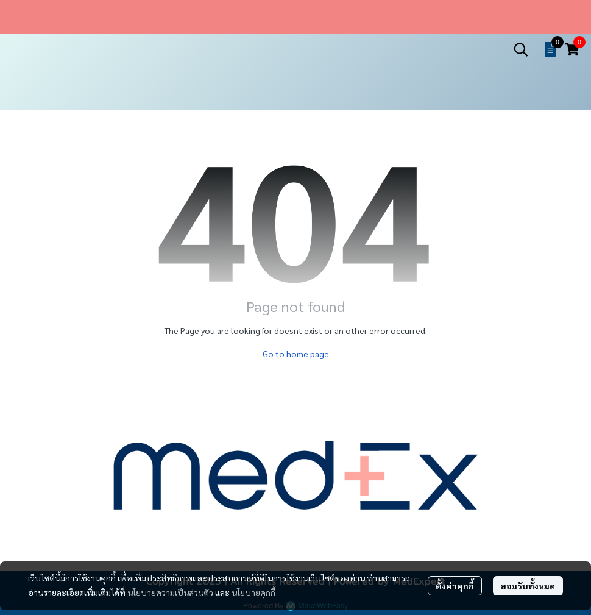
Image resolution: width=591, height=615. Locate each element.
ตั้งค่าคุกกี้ (455, 585)
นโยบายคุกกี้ (253, 592)
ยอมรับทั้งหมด (528, 585)
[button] (521, 49)
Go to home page (296, 353)
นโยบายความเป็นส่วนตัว (170, 592)
